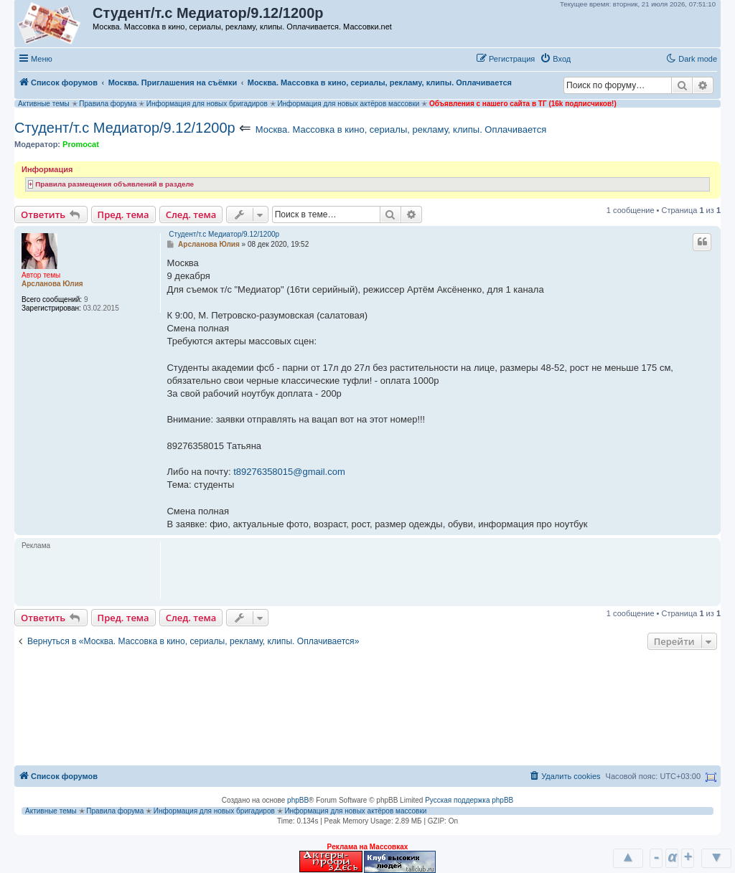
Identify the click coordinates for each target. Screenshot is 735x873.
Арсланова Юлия (52, 284)
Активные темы (44, 104)
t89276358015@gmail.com (289, 471)
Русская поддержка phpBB (469, 800)
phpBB (298, 800)
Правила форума (107, 104)
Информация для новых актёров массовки (348, 104)
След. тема (191, 214)
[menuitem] (555, 58)
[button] (590, 58)
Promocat (80, 144)
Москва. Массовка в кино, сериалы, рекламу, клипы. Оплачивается (401, 129)
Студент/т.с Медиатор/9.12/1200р (124, 128)
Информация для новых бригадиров (207, 104)
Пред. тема (123, 214)
